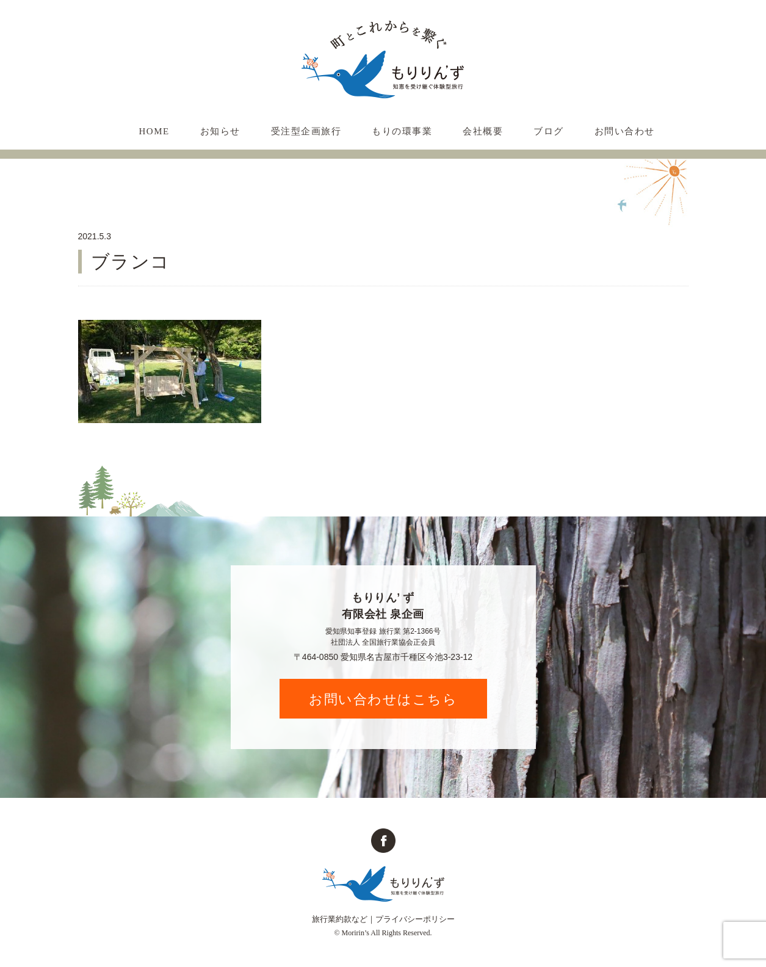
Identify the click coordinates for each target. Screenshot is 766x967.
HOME (154, 131)
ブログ (548, 131)
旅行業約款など (339, 919)
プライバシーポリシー (415, 919)
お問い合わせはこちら (383, 699)
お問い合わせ (624, 131)
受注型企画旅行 (306, 131)
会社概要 (483, 131)
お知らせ (220, 131)
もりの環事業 (402, 131)
